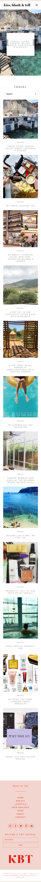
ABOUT (20, 814)
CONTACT (20, 817)
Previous (5, 42)
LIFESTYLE (21, 804)
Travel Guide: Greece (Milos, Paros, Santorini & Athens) (20, 44)
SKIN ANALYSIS (20, 807)
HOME (20, 797)
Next (36, 42)
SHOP (20, 810)
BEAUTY (20, 801)
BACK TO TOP (20, 786)
